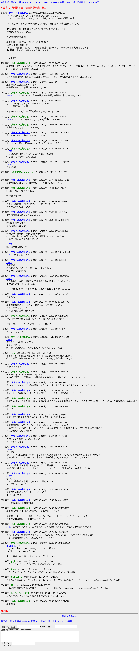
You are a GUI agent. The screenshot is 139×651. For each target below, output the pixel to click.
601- (48, 2)
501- (44, 2)
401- (39, 2)
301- (35, 2)
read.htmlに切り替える (77, 2)
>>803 (9, 262)
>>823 (9, 476)
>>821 (9, 449)
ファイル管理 (94, 2)
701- (53, 2)
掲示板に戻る (7, 621)
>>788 (15, 95)
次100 (27, 621)
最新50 (63, 2)
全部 (19, 2)
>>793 (9, 164)
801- (57, 2)
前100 (22, 621)
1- (23, 2)
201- (30, 2)
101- (26, 2)
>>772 (9, 151)
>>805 (9, 278)
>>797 (9, 244)
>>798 (9, 255)
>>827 (9, 527)
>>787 (9, 95)
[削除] (14, 546)
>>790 (9, 119)
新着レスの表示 (69, 616)
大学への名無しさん (18, 13)
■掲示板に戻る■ (8, 2)
